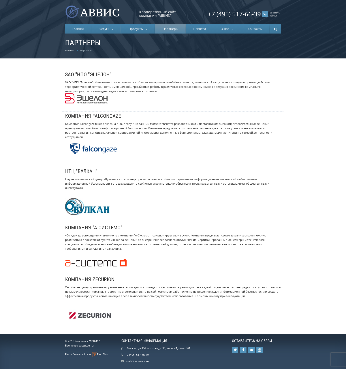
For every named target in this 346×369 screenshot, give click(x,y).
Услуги (105, 29)
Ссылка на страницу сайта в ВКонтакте (252, 350)
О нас (226, 29)
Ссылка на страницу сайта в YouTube (259, 350)
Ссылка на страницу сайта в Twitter (235, 350)
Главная (78, 29)
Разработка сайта (76, 354)
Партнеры (170, 29)
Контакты (255, 29)
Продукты (137, 29)
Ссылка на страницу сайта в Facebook (243, 350)
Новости (199, 29)
